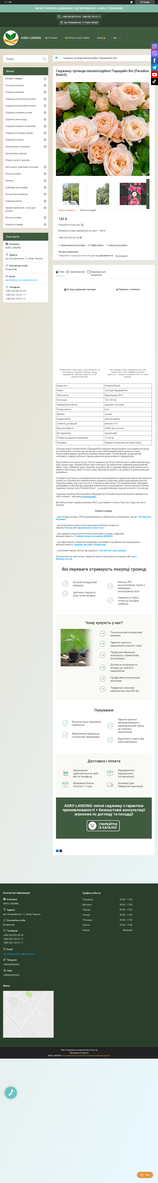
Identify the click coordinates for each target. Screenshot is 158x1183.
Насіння (9, 180)
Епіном (68, 527)
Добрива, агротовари (16, 187)
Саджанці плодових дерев (19, 133)
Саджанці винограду (16, 119)
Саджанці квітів (13, 201)
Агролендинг (89, 496)
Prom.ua (94, 1050)
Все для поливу (13, 217)
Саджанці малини (14, 92)
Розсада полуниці (14, 85)
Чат (145, 1174)
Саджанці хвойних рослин (18, 112)
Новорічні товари (14, 224)
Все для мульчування (16, 194)
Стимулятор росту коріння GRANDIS (93, 536)
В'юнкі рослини (13, 173)
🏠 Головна (51, 38)
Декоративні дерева (16, 153)
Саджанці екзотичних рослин (20, 99)
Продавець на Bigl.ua (79, 1053)
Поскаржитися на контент (73, 1056)
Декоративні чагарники (17, 146)
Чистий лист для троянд (112, 550)
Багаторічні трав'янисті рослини (21, 167)
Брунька (78, 544)
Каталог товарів (13, 78)
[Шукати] (44, 59)
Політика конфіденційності (98, 1056)
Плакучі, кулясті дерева (17, 160)
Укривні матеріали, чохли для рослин (20, 209)
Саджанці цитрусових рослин (20, 105)
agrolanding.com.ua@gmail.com (21, 280)
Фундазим (100, 544)
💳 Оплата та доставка (77, 38)
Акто (86, 544)
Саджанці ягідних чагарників (20, 126)
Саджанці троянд (14, 139)
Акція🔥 (101, 38)
